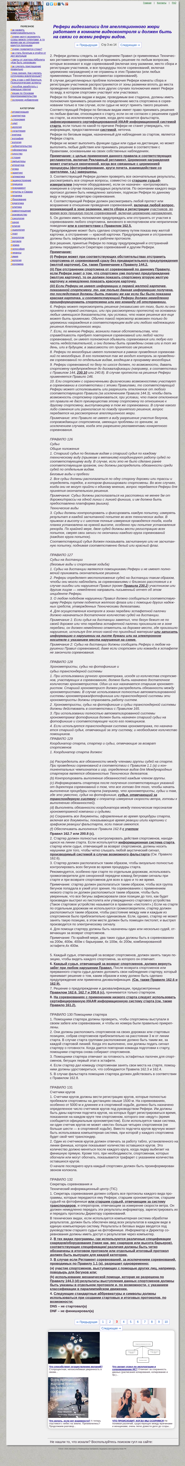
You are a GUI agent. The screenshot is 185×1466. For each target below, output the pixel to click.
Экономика (16, 264)
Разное (14, 222)
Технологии (17, 237)
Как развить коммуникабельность (22, 31)
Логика (14, 168)
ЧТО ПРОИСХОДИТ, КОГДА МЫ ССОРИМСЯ (138, 1420)
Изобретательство (21, 146)
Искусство (16, 153)
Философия (17, 248)
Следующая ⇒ (130, 45)
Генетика (15, 134)
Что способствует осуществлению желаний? (76, 1366)
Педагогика (17, 203)
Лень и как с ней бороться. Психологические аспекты (26, 81)
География (16, 138)
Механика (16, 195)
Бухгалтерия (17, 130)
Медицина (16, 184)
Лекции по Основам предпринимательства (23, 95)
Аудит (14, 123)
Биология (16, 127)
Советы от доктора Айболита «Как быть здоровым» (27, 61)
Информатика (18, 149)
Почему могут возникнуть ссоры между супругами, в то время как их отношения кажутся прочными (27, 41)
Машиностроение (20, 180)
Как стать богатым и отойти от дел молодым (28, 54)
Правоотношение (20, 210)
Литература (17, 165)
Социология (17, 229)
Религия (15, 226)
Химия (14, 256)
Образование (18, 199)
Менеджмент (18, 187)
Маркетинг (16, 172)
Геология (15, 142)
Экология (15, 260)
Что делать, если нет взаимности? (69, 1420)
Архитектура (17, 115)
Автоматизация (19, 111)
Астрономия (17, 119)
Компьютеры (17, 161)
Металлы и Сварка (21, 191)
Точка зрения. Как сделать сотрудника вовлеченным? (26, 74)
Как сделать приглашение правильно (25, 68)
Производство (18, 214)
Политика (16, 207)
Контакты (161, 3)
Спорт (14, 233)
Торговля (15, 241)
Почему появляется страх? (26, 49)
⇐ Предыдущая (86, 45)
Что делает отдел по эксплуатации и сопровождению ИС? (134, 1368)
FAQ (174, 3)
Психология (17, 218)
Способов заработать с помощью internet (24, 88)
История (15, 157)
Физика (14, 245)
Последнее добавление (24, 99)
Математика (17, 176)
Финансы (15, 252)
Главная (147, 3)
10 (166, 1321)
